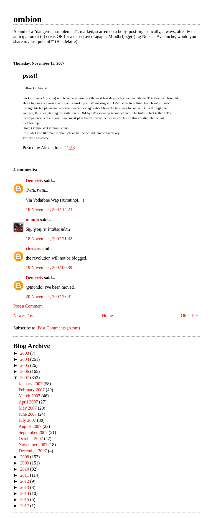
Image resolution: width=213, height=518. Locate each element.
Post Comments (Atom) (59, 328)
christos (33, 248)
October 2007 (31, 438)
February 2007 (32, 389)
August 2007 (30, 426)
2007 (25, 377)
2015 (25, 499)
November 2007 (34, 444)
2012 (25, 481)
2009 (25, 463)
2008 (25, 456)
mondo (32, 219)
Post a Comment (28, 306)
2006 (25, 371)
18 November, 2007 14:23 (49, 209)
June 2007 (28, 414)
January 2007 (31, 383)
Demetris (34, 180)
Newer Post (23, 315)
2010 (25, 469)
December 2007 (33, 450)
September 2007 (34, 432)
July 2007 (28, 420)
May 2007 (28, 408)
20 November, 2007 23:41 (49, 296)
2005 (25, 365)
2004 (25, 359)
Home (107, 315)
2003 (25, 353)
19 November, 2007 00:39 (49, 267)
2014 (25, 493)
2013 (25, 487)
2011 (25, 475)
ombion (27, 19)
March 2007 (30, 395)
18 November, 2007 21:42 (49, 238)
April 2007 (29, 402)
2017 (25, 505)
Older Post (190, 315)
